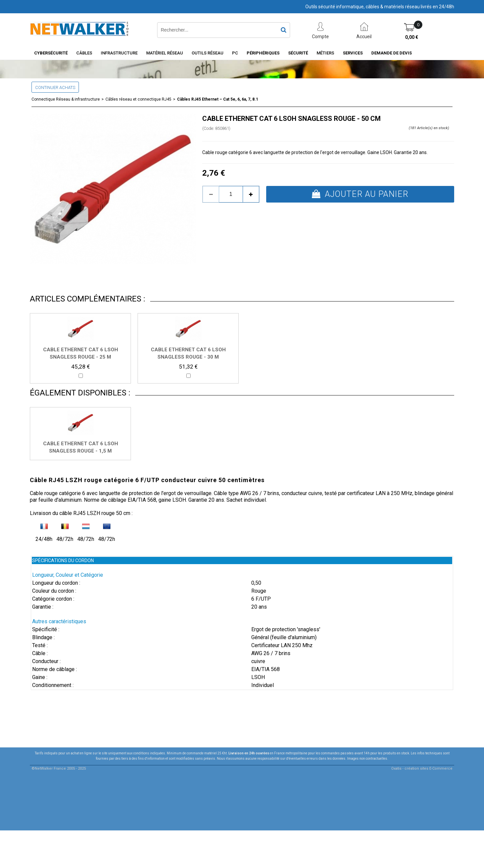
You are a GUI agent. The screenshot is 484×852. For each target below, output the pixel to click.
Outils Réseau (207, 52)
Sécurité (298, 52)
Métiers (325, 52)
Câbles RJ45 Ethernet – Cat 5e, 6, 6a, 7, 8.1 (217, 99)
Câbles (84, 52)
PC (235, 52)
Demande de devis (391, 52)
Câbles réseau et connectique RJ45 (138, 99)
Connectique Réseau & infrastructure (65, 99)
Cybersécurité (51, 52)
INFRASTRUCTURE (119, 52)
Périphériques (263, 52)
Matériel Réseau (164, 52)
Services (353, 52)
